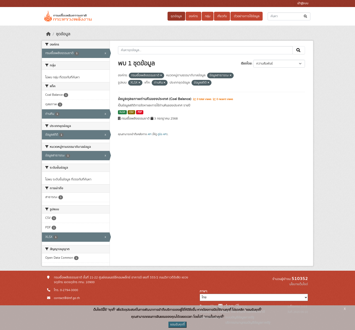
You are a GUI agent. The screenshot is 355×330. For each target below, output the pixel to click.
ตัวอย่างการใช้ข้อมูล (246, 16)
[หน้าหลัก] (48, 34)
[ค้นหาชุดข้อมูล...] (289, 16)
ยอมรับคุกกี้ (177, 324)
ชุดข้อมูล (176, 16)
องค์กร (193, 16)
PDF (140, 112)
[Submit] (306, 16)
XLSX (122, 112)
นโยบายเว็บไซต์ (298, 284)
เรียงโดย (246, 63)
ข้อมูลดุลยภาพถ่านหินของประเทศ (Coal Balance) (155, 99)
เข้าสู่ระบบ (302, 3)
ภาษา (203, 291)
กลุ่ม (207, 16)
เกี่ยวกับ (222, 16)
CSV (131, 112)
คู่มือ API (162, 134)
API (149, 134)
